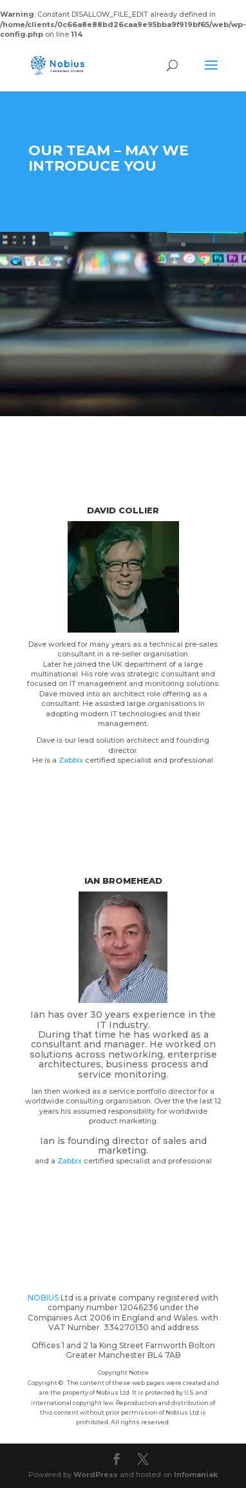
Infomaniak (196, 1474)
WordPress (95, 1474)
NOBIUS (44, 1297)
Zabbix (71, 760)
